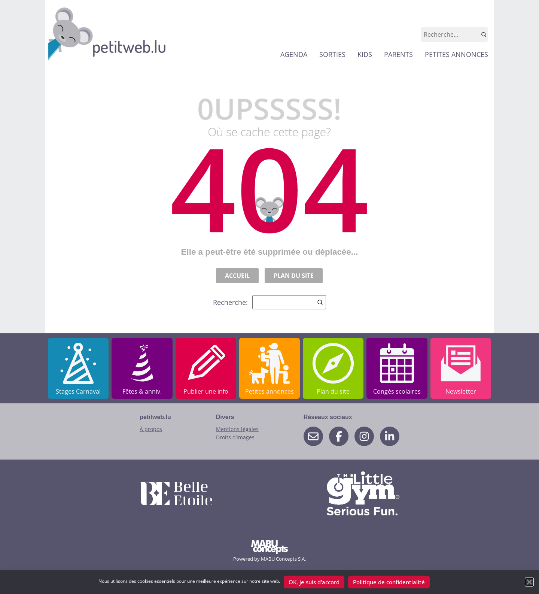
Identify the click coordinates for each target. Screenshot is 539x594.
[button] (529, 582)
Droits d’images (235, 437)
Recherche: (269, 302)
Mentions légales (237, 429)
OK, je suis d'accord (314, 582)
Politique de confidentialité (389, 582)
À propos (151, 429)
